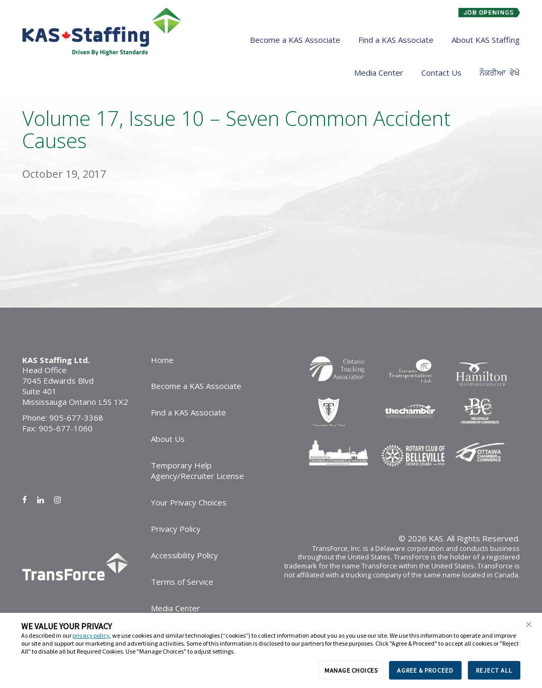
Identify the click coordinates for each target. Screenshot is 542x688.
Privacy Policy (176, 528)
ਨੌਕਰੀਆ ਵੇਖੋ (500, 72)
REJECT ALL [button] (494, 670)
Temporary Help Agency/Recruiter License (197, 470)
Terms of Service (182, 581)
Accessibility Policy (184, 555)
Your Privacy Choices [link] (189, 502)
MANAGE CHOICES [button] (350, 670)
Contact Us (441, 72)
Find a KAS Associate (395, 39)
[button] (528, 624)
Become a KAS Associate (295, 39)
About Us (168, 438)
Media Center (378, 72)
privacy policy (91, 635)
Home (162, 360)
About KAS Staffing (485, 39)
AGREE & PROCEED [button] (425, 670)
